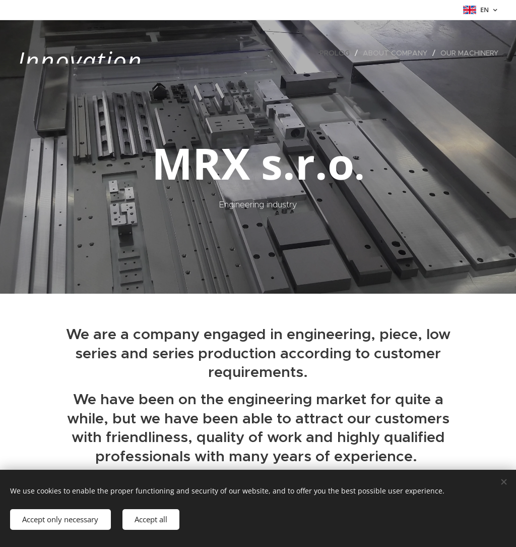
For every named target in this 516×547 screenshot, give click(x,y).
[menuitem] (337, 53)
